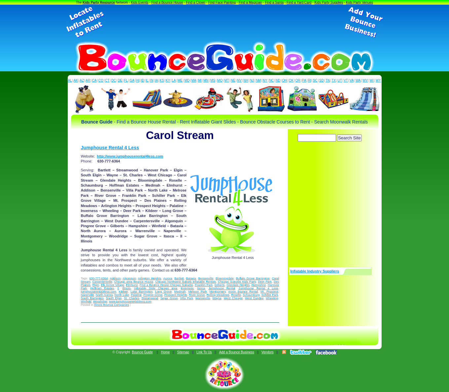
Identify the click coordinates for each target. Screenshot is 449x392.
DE (120, 80)
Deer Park (265, 281)
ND (278, 80)
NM (258, 80)
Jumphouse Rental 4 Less (110, 147)
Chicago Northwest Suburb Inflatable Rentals (185, 281)
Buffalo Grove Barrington (253, 278)
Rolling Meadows (217, 295)
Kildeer (123, 291)
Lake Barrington (142, 291)
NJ (252, 80)
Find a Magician (250, 2)
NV (239, 80)
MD (187, 80)
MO (219, 80)
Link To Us (204, 352)
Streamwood (149, 298)
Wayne (217, 298)
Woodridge (100, 301)
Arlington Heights (149, 278)
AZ (82, 80)
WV (365, 80)
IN (151, 80)
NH (245, 80)
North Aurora (104, 295)
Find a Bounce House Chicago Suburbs (166, 285)
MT (226, 80)
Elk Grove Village (112, 285)
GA (132, 80)
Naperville (87, 295)
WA (358, 80)
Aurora (167, 278)
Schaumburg (251, 295)
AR (88, 80)
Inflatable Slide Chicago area (155, 288)
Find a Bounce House (167, 2)
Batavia (191, 278)
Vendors (267, 352)
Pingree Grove (153, 295)
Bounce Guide (142, 352)
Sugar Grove (169, 298)
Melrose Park (197, 291)
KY (168, 80)
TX (334, 80)
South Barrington (92, 298)
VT (346, 80)
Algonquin (129, 278)
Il (118, 288)
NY (265, 80)
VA (352, 80)
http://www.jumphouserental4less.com (130, 156)
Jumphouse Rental (221, 288)
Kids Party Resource (99, 2)
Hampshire (258, 285)
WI (372, 80)
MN (206, 80)
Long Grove (163, 291)
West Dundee (254, 298)
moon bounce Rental (243, 291)
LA (174, 80)
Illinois (126, 288)
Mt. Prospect (269, 291)
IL (147, 80)
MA (193, 80)
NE (233, 80)
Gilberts (219, 285)
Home (165, 352)
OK (291, 80)
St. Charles (131, 298)
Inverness (187, 288)
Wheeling (272, 298)
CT (107, 80)
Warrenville (202, 298)
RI (309, 80)
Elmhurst (132, 285)
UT (340, 80)
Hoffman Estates (102, 288)
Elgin (96, 285)
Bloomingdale (225, 278)
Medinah (180, 291)
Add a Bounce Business (236, 352)
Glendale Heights (238, 285)
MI (200, 80)
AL (70, 80)
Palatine (136, 295)
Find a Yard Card (299, 2)
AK (76, 80)
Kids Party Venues (359, 2)
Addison (115, 278)
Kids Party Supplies (329, 2)
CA (94, 80)
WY (378, 80)
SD (321, 80)
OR (297, 80)
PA (304, 80)
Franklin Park (204, 285)
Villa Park (186, 298)
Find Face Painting (222, 2)
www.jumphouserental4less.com (130, 301)
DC (113, 80)
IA (156, 80)
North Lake (121, 295)
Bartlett (179, 278)
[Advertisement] (224, 22)
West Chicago (233, 298)
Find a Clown (195, 2)
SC (315, 80)
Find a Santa (274, 2)
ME (180, 80)
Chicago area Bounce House (133, 281)
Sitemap (183, 352)
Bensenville (205, 278)
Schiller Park (269, 295)
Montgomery (217, 291)
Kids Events (139, 2)
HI (137, 80)
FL (126, 80)
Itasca (201, 288)
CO (100, 80)
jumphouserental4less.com (98, 291)
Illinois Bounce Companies (111, 304)
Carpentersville (102, 281)
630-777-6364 (98, 278)
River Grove (197, 295)
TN (327, 80)
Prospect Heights (176, 295)
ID (142, 80)
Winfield (86, 301)
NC (271, 80)
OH (284, 80)
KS (162, 80)
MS (212, 80)
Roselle (236, 295)
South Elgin (114, 298)
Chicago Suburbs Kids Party (237, 281)
